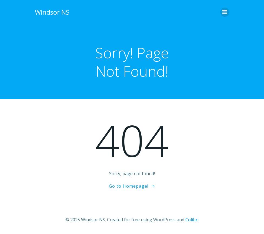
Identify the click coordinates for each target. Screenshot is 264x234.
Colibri (192, 220)
